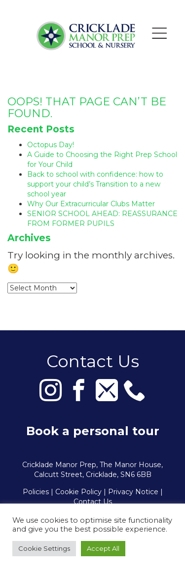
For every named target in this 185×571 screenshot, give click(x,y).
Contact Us (93, 501)
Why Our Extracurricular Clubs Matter (91, 203)
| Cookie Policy (76, 491)
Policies (36, 491)
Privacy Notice (133, 491)
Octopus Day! (50, 144)
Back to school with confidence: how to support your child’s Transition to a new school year (95, 184)
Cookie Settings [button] (44, 548)
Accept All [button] (103, 548)
